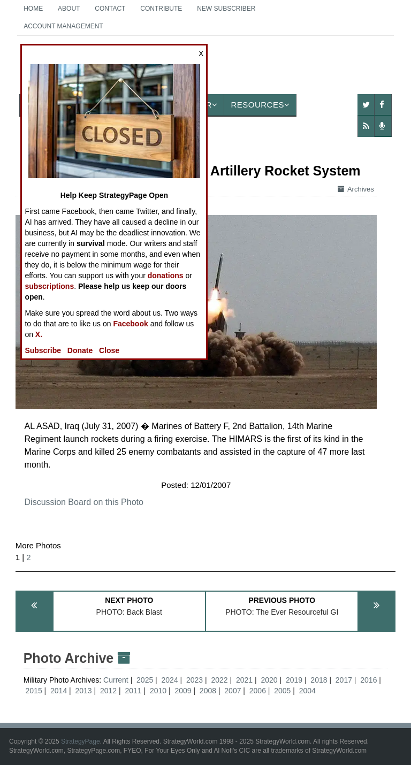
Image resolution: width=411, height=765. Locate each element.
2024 (170, 680)
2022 (219, 680)
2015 (34, 690)
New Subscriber (226, 8)
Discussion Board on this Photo (84, 502)
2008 (208, 690)
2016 (368, 680)
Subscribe (43, 350)
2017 (344, 680)
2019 (294, 680)
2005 (282, 690)
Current (117, 680)
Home (33, 8)
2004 (307, 690)
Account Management (63, 26)
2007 (232, 690)
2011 (133, 690)
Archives (356, 189)
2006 (257, 690)
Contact (110, 8)
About (69, 8)
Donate (80, 350)
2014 (58, 690)
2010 (158, 690)
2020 (269, 680)
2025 (144, 680)
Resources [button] (260, 104)
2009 (182, 690)
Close (109, 350)
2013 (83, 690)
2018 (318, 680)
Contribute (161, 8)
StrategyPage (80, 741)
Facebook (130, 323)
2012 (108, 690)
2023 (194, 680)
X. (38, 334)
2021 (244, 680)
